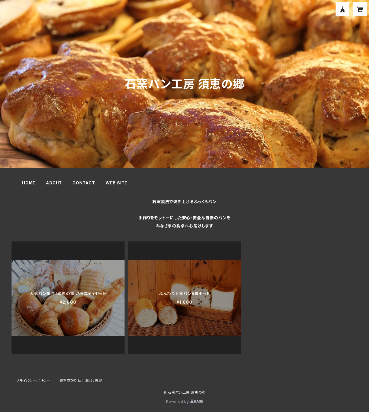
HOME (28, 182)
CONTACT (83, 182)
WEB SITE (116, 182)
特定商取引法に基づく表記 (81, 381)
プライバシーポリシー (33, 381)
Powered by (184, 401)
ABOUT (54, 182)
